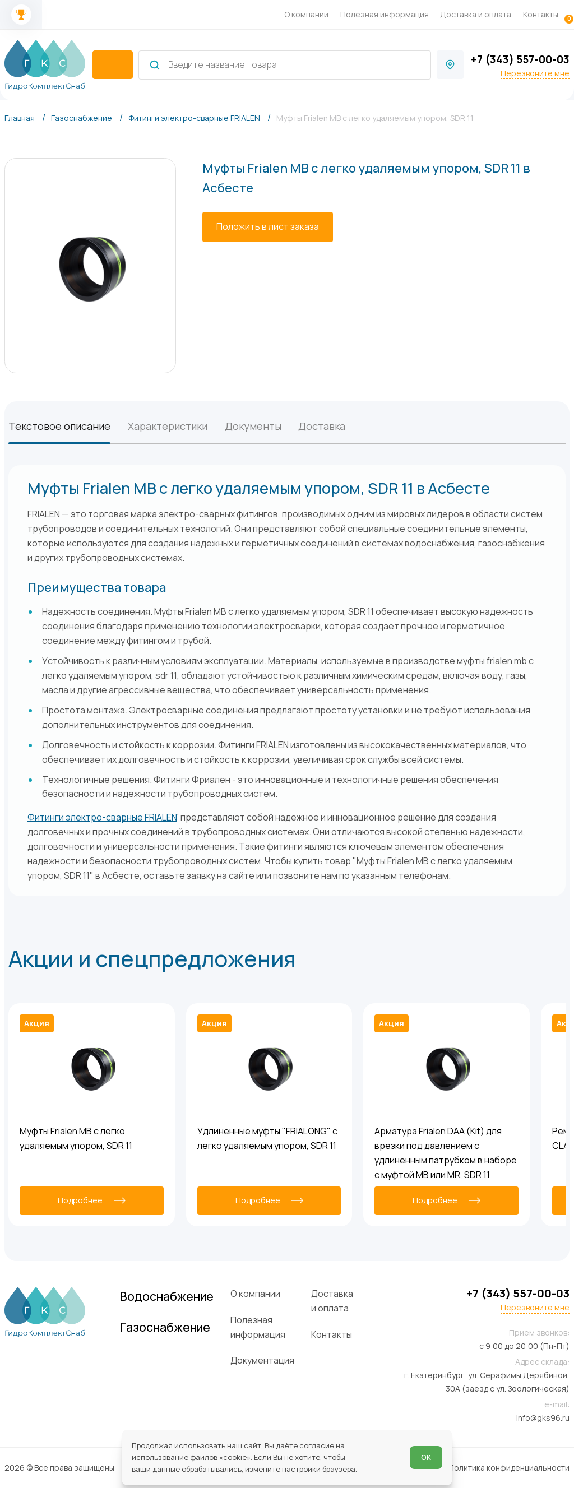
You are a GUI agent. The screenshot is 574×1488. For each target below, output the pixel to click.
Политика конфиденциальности (509, 1467)
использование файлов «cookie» (191, 1457)
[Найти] (155, 65)
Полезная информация (384, 14)
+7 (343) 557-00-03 (520, 59)
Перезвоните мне (535, 73)
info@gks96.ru (543, 1417)
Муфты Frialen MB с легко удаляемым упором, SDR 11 (76, 1138)
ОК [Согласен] (426, 1457)
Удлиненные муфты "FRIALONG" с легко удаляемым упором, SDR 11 (267, 1138)
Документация (262, 1360)
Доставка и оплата (475, 14)
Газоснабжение (165, 1327)
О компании (306, 14)
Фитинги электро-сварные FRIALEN (102, 817)
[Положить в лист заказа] (267, 227)
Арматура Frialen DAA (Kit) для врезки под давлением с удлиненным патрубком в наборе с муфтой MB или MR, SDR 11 (445, 1152)
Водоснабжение (167, 1296)
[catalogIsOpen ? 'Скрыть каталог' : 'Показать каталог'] (112, 64)
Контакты (540, 14)
